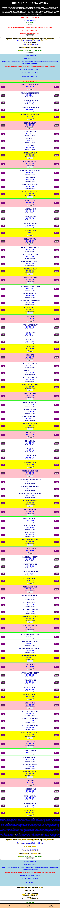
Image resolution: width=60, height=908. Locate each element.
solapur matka (39, 819)
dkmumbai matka (4, 824)
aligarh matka (47, 821)
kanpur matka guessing (20, 835)
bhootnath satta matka (17, 829)
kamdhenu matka (21, 823)
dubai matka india (37, 834)
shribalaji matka (29, 818)
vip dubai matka (53, 834)
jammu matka (29, 823)
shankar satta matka (54, 824)
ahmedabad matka (13, 823)
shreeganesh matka (46, 819)
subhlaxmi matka (42, 818)
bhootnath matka (39, 820)
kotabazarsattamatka (8, 834)
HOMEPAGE (30, 902)
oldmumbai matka (29, 824)
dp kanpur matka (54, 835)
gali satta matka (31, 825)
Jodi (3, 86)
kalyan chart (46, 835)
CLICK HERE (30, 35)
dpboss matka (35, 835)
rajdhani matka (23, 821)
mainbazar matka (21, 824)
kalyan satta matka (54, 831)
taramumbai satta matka (19, 828)
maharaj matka (10, 819)
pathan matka (55, 818)
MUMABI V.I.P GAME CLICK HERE (30, 34)
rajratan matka (16, 821)
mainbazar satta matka (46, 833)
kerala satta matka (46, 824)
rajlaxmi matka (31, 821)
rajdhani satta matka (14, 830)
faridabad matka (21, 820)
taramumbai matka (55, 819)
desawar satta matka (45, 826)
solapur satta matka (55, 826)
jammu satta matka (37, 831)
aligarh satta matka (44, 830)
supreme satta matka (6, 831)
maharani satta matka (36, 826)
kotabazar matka (37, 824)
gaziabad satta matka (42, 828)
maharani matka (24, 819)
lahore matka (57, 820)
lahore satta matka (40, 829)
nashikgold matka (13, 824)
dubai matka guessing (28, 834)
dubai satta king (19, 834)
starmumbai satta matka (34, 830)
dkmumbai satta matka (25, 833)
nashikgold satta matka (35, 833)
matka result (28, 835)
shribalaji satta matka (22, 825)
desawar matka (32, 819)
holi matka (10, 821)
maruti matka (3, 819)
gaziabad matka (13, 820)
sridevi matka (17, 818)
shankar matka (11, 818)
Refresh (30, 24)
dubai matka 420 (45, 834)
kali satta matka (13, 825)
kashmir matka (55, 823)
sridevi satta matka (5, 825)
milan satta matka (48, 829)
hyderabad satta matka (54, 830)
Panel (56, 86)
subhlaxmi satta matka (40, 825)
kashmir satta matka (14, 833)
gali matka (36, 818)
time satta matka (49, 825)
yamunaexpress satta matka (29, 829)
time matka (49, 818)
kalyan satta (41, 835)
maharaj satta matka (16, 826)
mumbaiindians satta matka (31, 828)
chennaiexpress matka (30, 820)
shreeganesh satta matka (8, 828)
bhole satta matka (45, 831)
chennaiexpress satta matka (6, 829)
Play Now (30, 89)
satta (14, 834)
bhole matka (35, 823)
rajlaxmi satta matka (24, 830)
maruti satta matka (8, 826)
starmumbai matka (39, 821)
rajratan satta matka (4, 830)
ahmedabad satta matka (16, 831)
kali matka (23, 818)
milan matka (4, 821)
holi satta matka (56, 829)
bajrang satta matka (5, 833)
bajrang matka (48, 823)
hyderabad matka (54, 821)
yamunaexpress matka (48, 820)
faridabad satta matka (52, 828)
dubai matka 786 (10, 835)
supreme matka (5, 823)
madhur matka (17, 819)
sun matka (56, 837)
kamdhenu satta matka (27, 831)
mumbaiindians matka (5, 820)
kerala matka (4, 818)
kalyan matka (41, 823)
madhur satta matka (26, 826)
